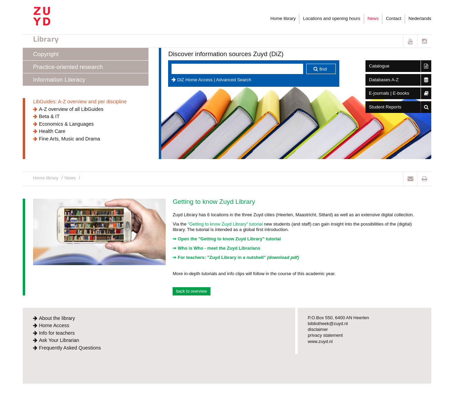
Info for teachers (57, 333)
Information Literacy (59, 79)
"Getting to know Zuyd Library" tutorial (225, 224)
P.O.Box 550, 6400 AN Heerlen (338, 317)
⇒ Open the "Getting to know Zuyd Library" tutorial (227, 238)
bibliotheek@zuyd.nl (328, 323)
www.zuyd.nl (320, 341)
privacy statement (325, 335)
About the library (57, 318)
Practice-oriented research (68, 66)
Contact (393, 18)
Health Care (52, 131)
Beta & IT (49, 116)
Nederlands (420, 18)
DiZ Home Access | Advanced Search (214, 79)
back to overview (191, 291)
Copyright (46, 54)
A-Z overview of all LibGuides (71, 109)
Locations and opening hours (331, 18)
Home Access (54, 325)
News (373, 18)
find (323, 69)
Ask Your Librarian (59, 340)
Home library (283, 18)
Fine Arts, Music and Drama (69, 139)
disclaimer (318, 329)
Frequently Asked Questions (70, 348)
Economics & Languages (66, 124)
